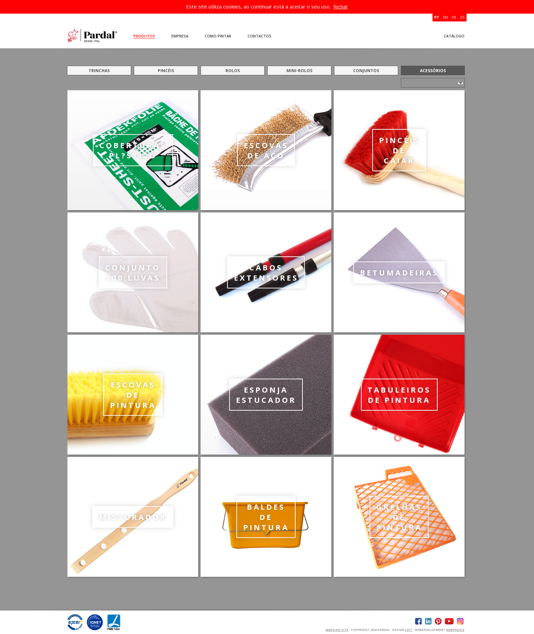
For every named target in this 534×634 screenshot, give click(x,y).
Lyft (408, 630)
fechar (340, 6)
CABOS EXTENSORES (266, 272)
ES (462, 17)
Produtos (144, 35)
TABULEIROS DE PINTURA (399, 394)
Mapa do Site (337, 630)
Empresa (179, 35)
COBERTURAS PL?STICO (132, 150)
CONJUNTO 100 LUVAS (132, 272)
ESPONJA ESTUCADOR (266, 394)
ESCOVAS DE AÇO (266, 150)
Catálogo (454, 35)
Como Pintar (218, 35)
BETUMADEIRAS (399, 272)
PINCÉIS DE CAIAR (399, 150)
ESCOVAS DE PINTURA (133, 394)
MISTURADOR (133, 517)
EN (445, 17)
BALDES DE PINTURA (266, 517)
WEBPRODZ (455, 630)
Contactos (259, 35)
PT (436, 17)
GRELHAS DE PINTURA (399, 517)
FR (454, 17)
